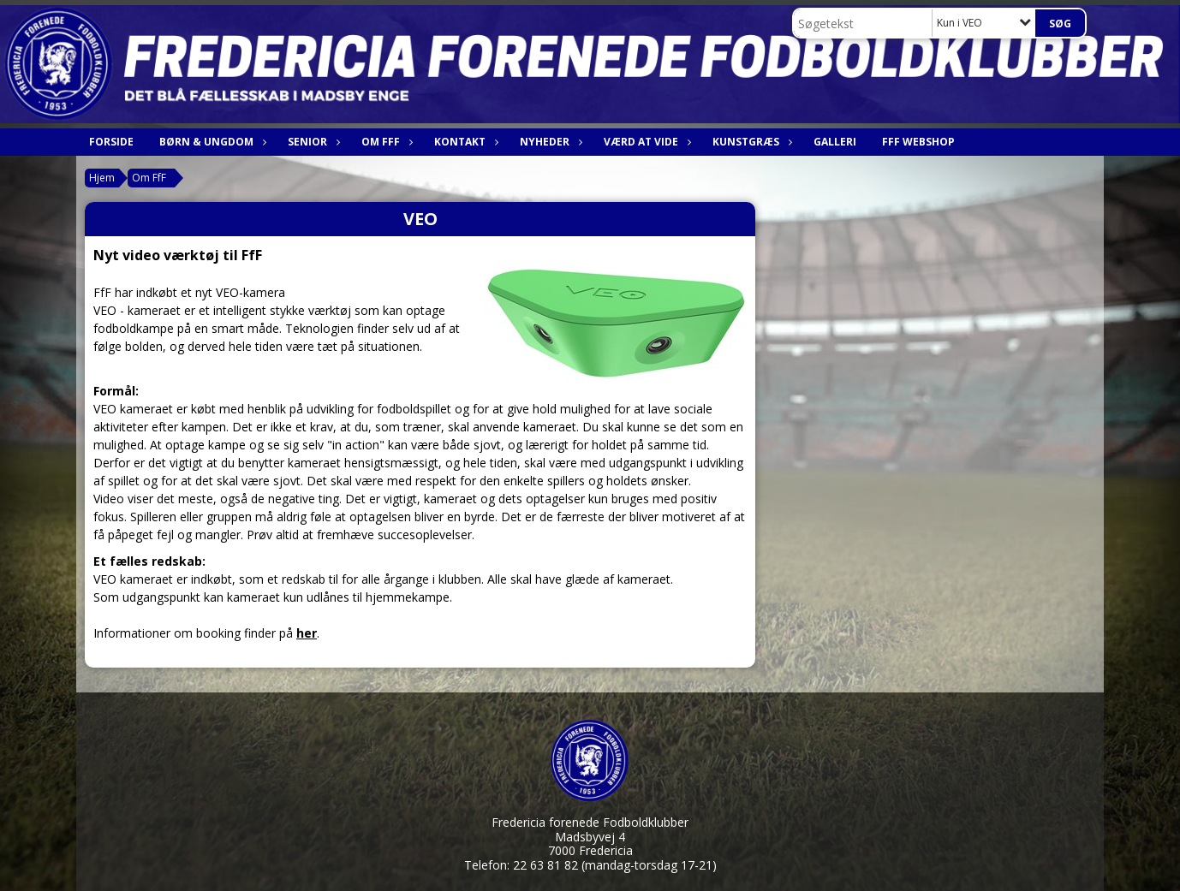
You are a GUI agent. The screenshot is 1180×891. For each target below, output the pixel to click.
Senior (312, 141)
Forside (111, 141)
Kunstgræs (750, 141)
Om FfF (384, 141)
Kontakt (464, 141)
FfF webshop (918, 141)
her (306, 633)
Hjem (102, 177)
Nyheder (549, 141)
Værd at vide (645, 141)
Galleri (834, 141)
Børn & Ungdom (210, 141)
